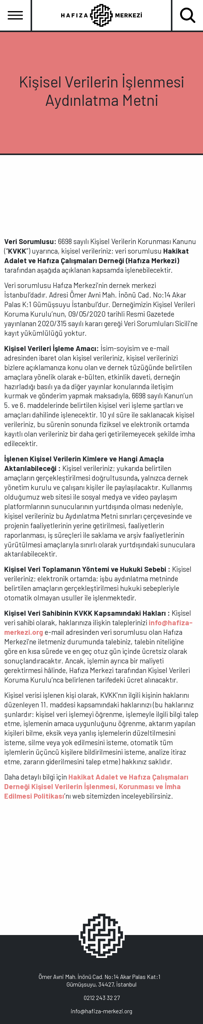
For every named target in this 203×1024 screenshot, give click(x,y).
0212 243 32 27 (102, 997)
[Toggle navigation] (15, 15)
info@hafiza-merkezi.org (101, 1011)
